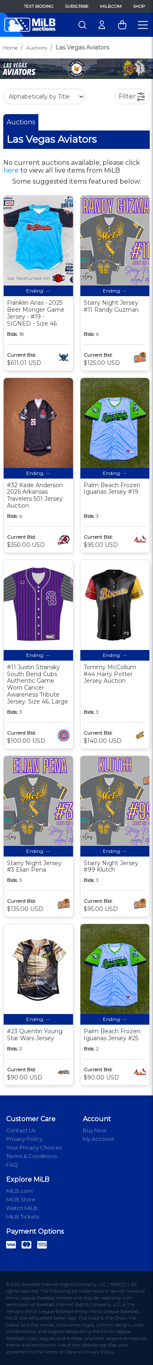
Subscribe (77, 6)
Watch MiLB (22, 1208)
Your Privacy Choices (34, 1147)
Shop (139, 6)
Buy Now (94, 1130)
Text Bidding (38, 6)
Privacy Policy (24, 1139)
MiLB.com (111, 6)
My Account (98, 1139)
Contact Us (20, 1130)
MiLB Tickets (22, 1216)
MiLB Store (20, 1199)
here (11, 170)
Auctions (36, 48)
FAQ (12, 1164)
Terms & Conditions (31, 1156)
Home (10, 48)
